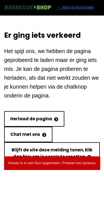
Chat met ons (28, 134)
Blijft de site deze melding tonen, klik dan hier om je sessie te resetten (52, 153)
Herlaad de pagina (34, 119)
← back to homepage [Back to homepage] (49, 7)
